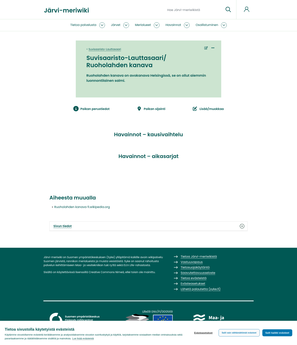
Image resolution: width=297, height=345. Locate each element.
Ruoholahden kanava (70, 207)
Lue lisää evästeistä (83, 338)
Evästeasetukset (203, 333)
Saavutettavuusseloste (198, 273)
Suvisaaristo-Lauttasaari (105, 49)
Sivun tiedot (148, 226)
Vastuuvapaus (192, 262)
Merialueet (143, 25)
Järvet (115, 25)
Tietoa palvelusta (83, 25)
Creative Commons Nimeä (106, 272)
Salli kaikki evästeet (277, 332)
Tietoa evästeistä (193, 278)
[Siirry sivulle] (228, 10)
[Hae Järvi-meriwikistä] (194, 10)
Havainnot (173, 25)
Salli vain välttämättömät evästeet (239, 333)
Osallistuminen (207, 25)
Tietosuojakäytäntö (195, 267)
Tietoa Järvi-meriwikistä (199, 256)
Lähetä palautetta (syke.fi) (201, 289)
